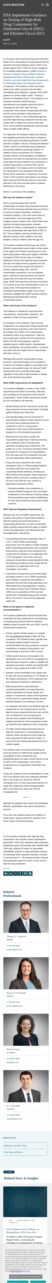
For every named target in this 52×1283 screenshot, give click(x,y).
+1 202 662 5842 (13, 1115)
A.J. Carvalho (13, 1105)
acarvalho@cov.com (14, 1119)
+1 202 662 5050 (13, 1059)
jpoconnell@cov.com (15, 1006)
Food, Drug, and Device (13, 1152)
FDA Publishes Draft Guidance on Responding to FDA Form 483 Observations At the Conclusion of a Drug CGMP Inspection (23, 1226)
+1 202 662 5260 (13, 946)
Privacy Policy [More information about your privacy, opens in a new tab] (15, 1276)
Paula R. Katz (13, 1049)
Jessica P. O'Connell (16, 993)
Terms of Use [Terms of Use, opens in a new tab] (25, 1276)
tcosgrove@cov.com (14, 949)
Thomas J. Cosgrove (16, 936)
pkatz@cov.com (13, 1062)
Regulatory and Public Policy (15, 1146)
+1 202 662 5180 (13, 1002)
